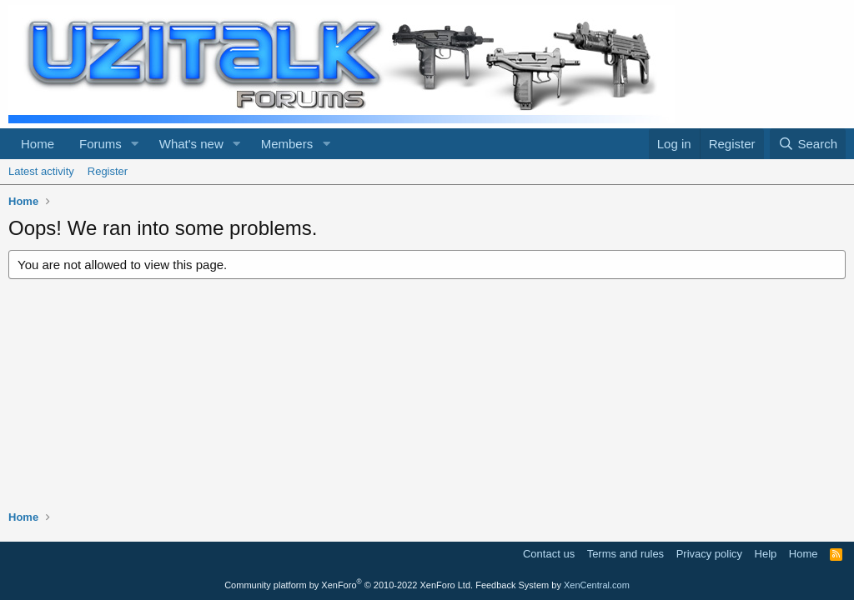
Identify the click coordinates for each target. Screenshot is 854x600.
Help (766, 554)
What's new (191, 144)
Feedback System (512, 585)
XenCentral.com (597, 585)
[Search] (808, 143)
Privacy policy (709, 554)
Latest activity (41, 171)
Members (287, 144)
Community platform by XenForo (348, 585)
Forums (100, 144)
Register (108, 171)
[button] (135, 143)
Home (37, 144)
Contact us (549, 554)
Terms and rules (625, 554)
